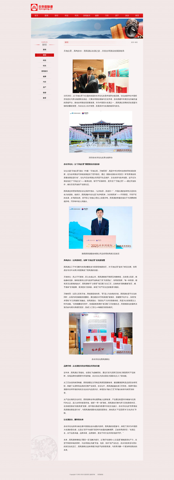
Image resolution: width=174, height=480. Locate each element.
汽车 (107, 15)
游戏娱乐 (86, 15)
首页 (36, 15)
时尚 (76, 15)
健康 (97, 15)
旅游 (127, 15)
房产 (117, 15)
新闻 (46, 15)
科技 (66, 15)
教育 (137, 15)
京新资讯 (86, 474)
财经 (56, 15)
